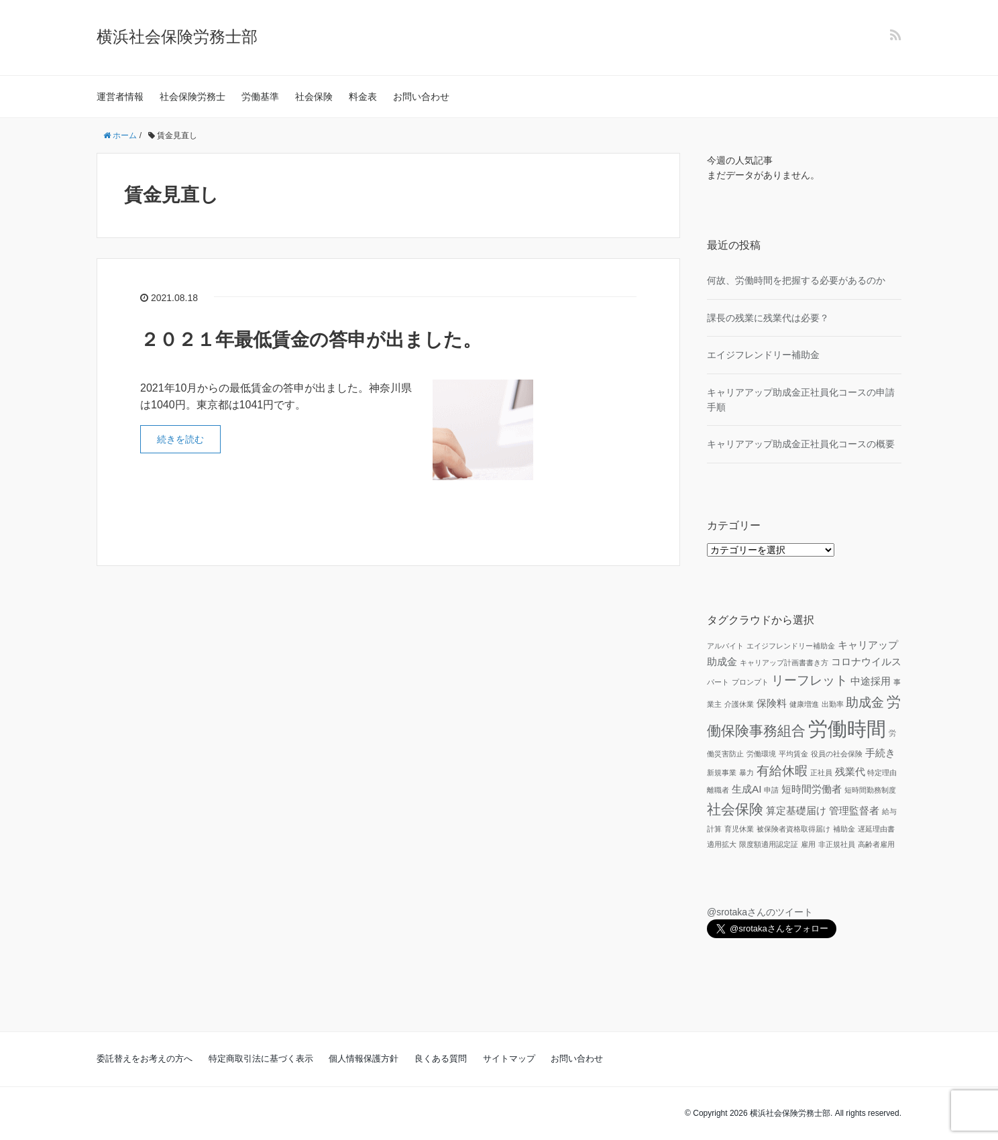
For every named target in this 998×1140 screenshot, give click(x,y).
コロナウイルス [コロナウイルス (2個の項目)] (866, 661)
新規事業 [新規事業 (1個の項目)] (721, 772)
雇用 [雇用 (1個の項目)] (808, 844)
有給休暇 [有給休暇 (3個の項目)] (782, 771)
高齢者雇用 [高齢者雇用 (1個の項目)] (876, 844)
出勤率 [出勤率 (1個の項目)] (833, 704)
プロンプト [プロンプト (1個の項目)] (750, 682)
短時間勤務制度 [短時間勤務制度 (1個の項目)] (870, 790)
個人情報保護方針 (363, 1058)
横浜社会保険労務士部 (177, 36)
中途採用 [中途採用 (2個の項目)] (870, 681)
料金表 (363, 96)
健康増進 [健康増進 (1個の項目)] (804, 704)
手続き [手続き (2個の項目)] (880, 752)
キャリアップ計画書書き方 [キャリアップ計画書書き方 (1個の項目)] (784, 663)
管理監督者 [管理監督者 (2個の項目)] (854, 810)
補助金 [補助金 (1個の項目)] (844, 829)
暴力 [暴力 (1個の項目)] (746, 772)
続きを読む (180, 439)
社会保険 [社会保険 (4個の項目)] (735, 809)
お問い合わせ (421, 96)
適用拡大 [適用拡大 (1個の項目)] (721, 844)
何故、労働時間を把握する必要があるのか (796, 280)
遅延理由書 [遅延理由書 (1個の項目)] (876, 829)
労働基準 (260, 96)
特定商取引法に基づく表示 (261, 1058)
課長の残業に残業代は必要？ (768, 317)
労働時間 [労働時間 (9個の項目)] (847, 729)
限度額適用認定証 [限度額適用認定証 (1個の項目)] (768, 844)
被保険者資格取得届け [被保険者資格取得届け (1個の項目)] (793, 829)
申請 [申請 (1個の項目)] (771, 790)
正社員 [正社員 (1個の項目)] (821, 772)
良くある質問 (440, 1058)
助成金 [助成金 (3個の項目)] (865, 702)
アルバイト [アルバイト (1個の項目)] (725, 646)
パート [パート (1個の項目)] (718, 682)
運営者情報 (120, 96)
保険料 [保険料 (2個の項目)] (772, 703)
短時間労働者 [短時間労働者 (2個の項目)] (811, 789)
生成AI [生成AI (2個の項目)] (747, 789)
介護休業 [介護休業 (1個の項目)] (739, 704)
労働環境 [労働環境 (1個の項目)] (761, 754)
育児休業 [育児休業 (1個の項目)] (739, 829)
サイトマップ (509, 1058)
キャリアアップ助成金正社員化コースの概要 (801, 444)
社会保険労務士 (192, 96)
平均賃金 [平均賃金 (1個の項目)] (793, 754)
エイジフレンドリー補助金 (763, 354)
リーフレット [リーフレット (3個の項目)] (809, 680)
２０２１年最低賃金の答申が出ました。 (311, 339)
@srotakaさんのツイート (760, 912)
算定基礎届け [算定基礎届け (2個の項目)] (796, 810)
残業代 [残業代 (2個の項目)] (850, 771)
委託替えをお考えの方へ (144, 1058)
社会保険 (314, 96)
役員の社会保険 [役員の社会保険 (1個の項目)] (837, 754)
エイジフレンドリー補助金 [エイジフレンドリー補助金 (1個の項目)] (790, 646)
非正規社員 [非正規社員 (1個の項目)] (836, 844)
